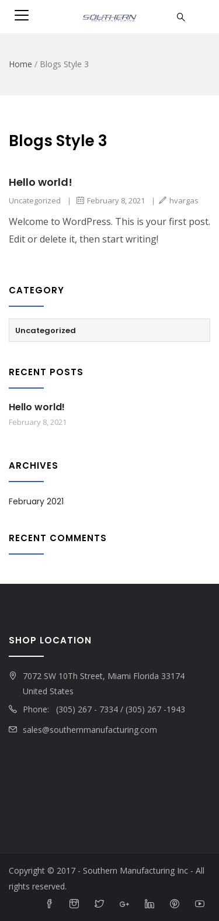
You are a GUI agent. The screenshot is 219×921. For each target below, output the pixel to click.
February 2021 (36, 501)
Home (20, 64)
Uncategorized (35, 200)
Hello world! (40, 182)
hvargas (179, 200)
